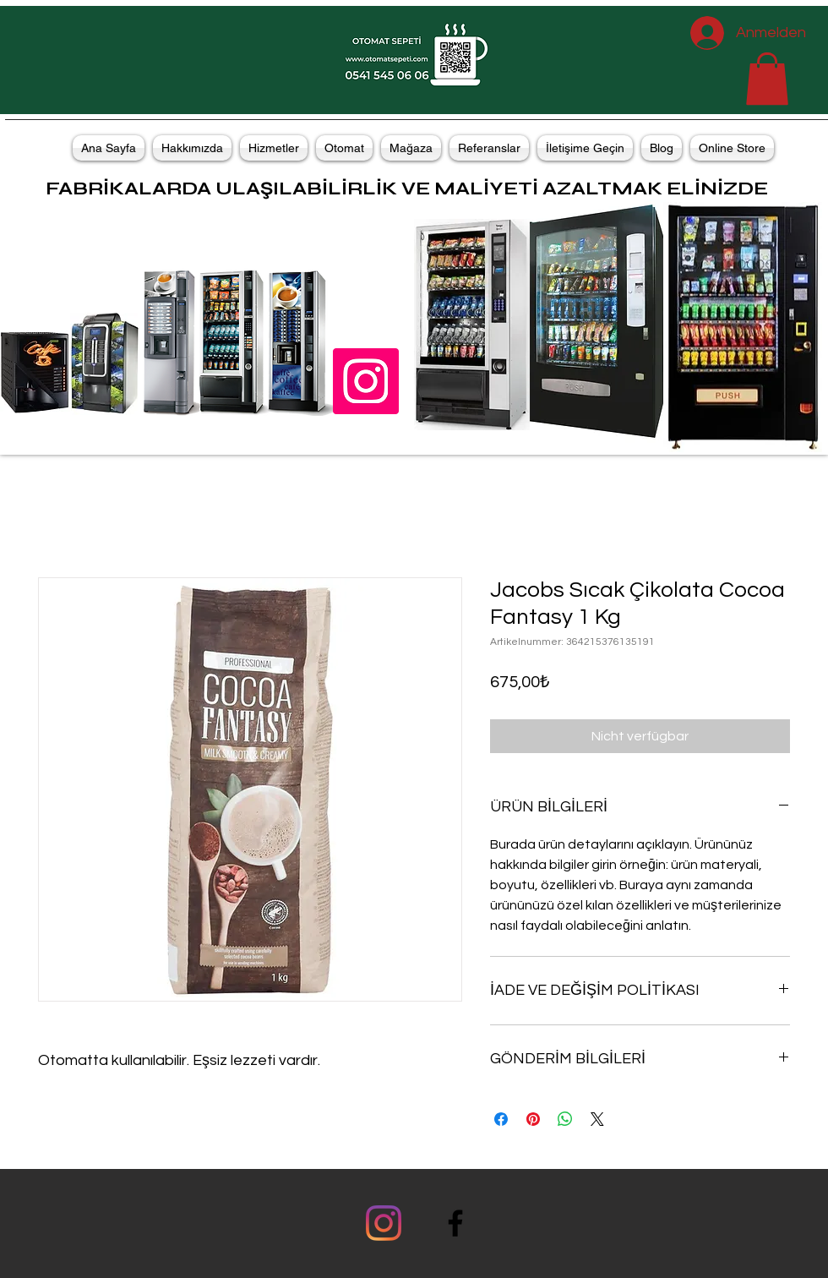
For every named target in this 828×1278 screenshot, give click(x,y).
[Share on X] (597, 1119)
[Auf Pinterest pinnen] (533, 1119)
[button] (767, 78)
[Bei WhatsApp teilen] (565, 1119)
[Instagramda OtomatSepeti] (366, 381)
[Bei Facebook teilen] (501, 1119)
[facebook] (455, 1223)
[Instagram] (383, 1223)
